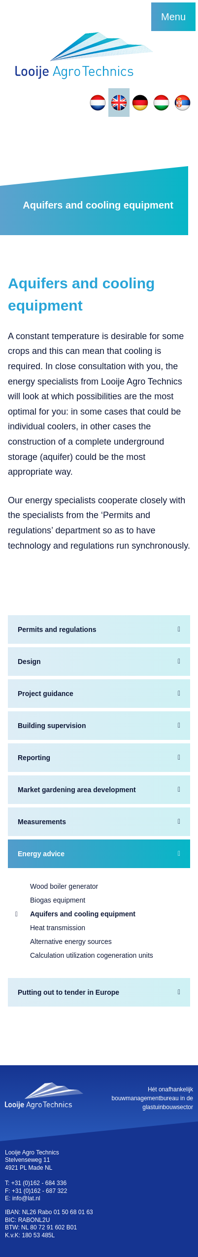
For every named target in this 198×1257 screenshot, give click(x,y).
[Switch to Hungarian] (161, 102)
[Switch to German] (140, 102)
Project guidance (45, 694)
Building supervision (52, 726)
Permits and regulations (57, 629)
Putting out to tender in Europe (68, 992)
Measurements (42, 822)
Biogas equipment (57, 900)
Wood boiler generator (64, 886)
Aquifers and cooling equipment (82, 914)
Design (29, 661)
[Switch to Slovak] (182, 102)
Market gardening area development (77, 790)
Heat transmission (57, 928)
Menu (173, 16)
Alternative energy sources (71, 941)
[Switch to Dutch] (97, 102)
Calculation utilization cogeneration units (91, 955)
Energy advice (41, 854)
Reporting (34, 758)
